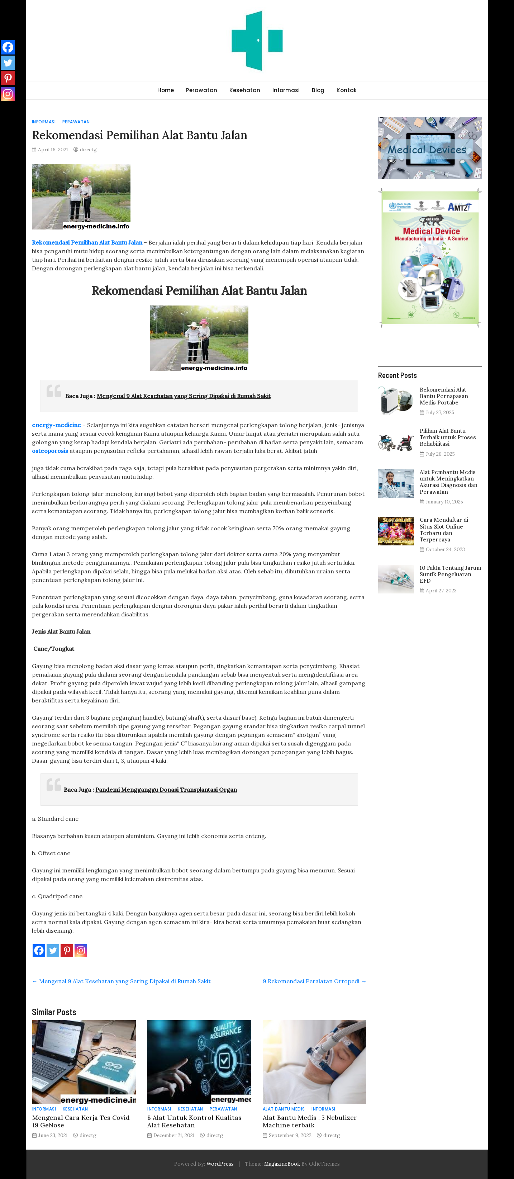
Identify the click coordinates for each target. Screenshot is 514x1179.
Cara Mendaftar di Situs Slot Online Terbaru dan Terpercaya (444, 529)
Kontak (347, 90)
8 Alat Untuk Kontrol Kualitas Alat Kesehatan (194, 1121)
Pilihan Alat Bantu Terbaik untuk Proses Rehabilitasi (448, 437)
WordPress (220, 1164)
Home (165, 90)
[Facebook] (39, 950)
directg (88, 149)
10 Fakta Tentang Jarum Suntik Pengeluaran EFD (450, 574)
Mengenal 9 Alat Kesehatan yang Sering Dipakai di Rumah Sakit (184, 395)
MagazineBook (282, 1164)
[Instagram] (81, 950)
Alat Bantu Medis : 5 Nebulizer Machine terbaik (310, 1121)
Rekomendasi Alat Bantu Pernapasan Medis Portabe (444, 396)
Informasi (286, 90)
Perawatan (201, 90)
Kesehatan (244, 90)
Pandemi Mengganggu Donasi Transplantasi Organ (166, 789)
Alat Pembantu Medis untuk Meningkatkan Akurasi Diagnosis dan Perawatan (448, 482)
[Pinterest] (67, 950)
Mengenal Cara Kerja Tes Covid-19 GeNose (82, 1121)
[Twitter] (53, 950)
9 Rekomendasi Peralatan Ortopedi (315, 981)
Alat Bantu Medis (284, 1109)
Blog (318, 90)
